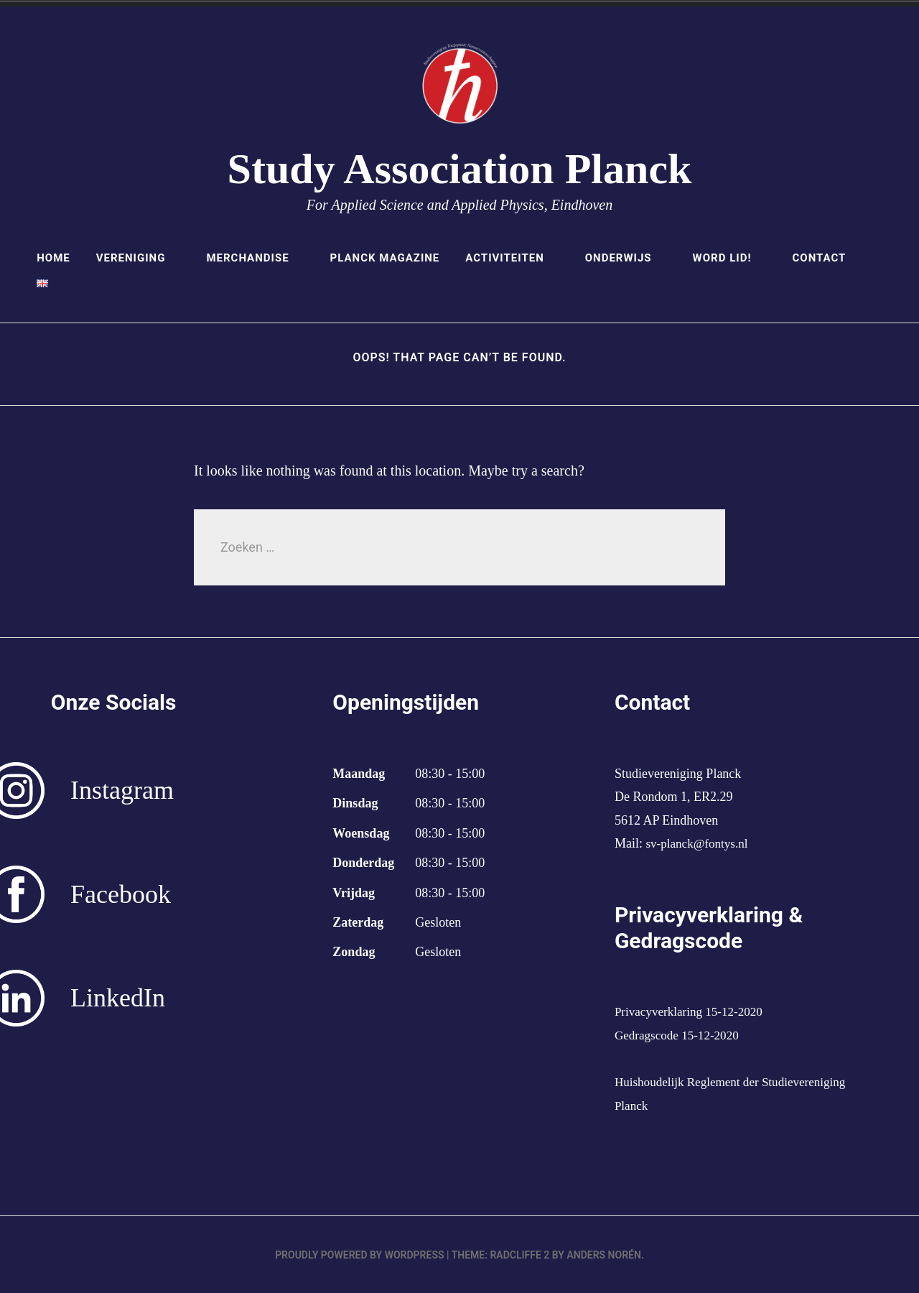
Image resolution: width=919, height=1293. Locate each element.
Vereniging (138, 257)
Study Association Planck (460, 169)
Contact (819, 257)
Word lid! (730, 257)
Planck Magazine (385, 257)
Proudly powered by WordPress (359, 1254)
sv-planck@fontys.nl (699, 843)
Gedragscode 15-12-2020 (680, 1035)
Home (53, 257)
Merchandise (255, 257)
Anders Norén (603, 1254)
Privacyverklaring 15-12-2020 (692, 1011)
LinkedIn (117, 997)
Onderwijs (626, 257)
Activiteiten (512, 257)
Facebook (120, 894)
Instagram (122, 790)
